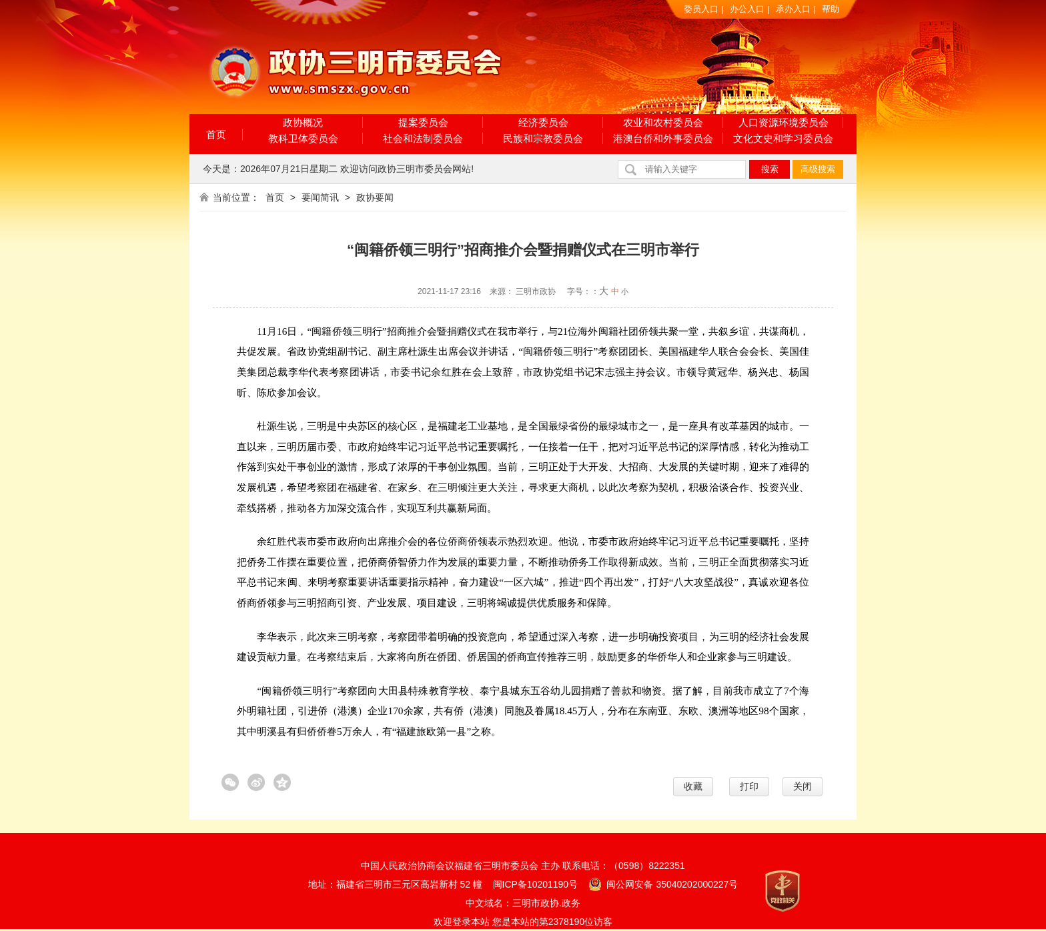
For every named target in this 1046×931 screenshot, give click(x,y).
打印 (749, 786)
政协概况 (303, 122)
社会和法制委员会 (423, 138)
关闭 (802, 786)
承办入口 (793, 9)
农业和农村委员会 (663, 122)
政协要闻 (375, 197)
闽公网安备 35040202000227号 (663, 884)
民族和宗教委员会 (543, 138)
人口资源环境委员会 (783, 122)
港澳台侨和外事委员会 (663, 138)
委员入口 (701, 9)
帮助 (830, 9)
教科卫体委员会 (303, 138)
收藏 (693, 786)
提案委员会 (423, 122)
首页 (216, 134)
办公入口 (747, 9)
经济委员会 (543, 122)
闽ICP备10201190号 (535, 884)
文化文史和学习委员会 (783, 138)
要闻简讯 (320, 197)
